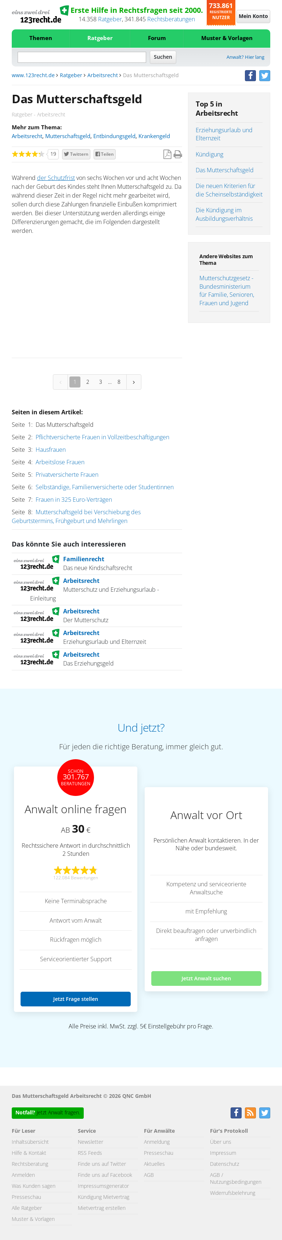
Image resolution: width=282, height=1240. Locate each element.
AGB (149, 1175)
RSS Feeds (90, 1153)
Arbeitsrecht (102, 75)
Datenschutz (224, 1164)
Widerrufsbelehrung (232, 1193)
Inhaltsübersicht (30, 1142)
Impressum (223, 1153)
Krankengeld (154, 136)
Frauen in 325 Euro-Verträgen (74, 500)
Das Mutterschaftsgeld (225, 170)
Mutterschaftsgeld (67, 136)
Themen (40, 38)
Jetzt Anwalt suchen (206, 978)
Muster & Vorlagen (227, 38)
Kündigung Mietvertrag (103, 1197)
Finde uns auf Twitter (102, 1164)
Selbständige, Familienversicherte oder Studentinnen (105, 487)
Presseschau (26, 1197)
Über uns (220, 1142)
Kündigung (209, 155)
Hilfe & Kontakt (29, 1153)
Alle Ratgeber (27, 1208)
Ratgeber (110, 19)
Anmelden (23, 1175)
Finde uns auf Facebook (105, 1175)
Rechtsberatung (30, 1164)
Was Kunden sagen (33, 1186)
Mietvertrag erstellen (102, 1208)
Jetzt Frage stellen (75, 998)
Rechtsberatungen (171, 19)
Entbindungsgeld (114, 136)
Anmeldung (157, 1142)
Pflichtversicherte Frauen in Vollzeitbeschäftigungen (102, 437)
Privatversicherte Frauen (67, 475)
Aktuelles (154, 1164)
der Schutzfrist (56, 178)
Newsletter (90, 1142)
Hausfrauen (51, 450)
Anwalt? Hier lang (245, 57)
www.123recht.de (33, 75)
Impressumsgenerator (103, 1186)
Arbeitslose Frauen (60, 462)
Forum (157, 38)
